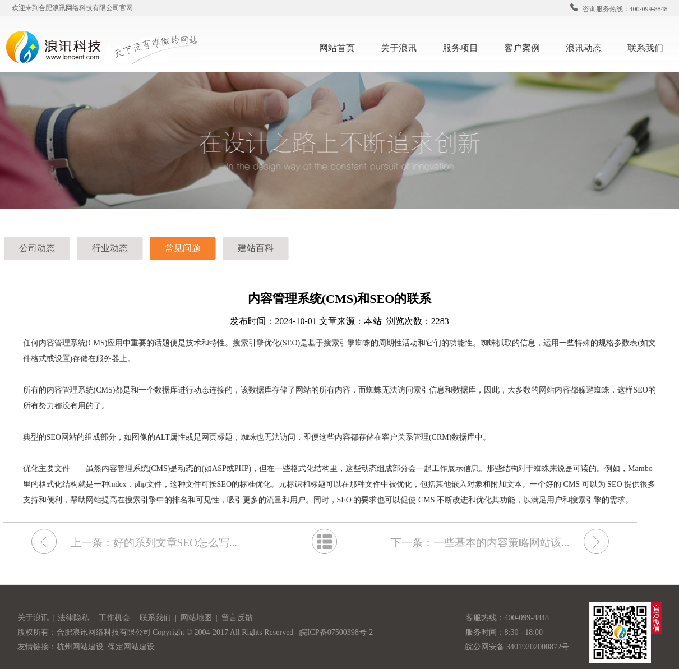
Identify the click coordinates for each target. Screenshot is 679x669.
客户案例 (526, 47)
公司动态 (37, 248)
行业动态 (110, 248)
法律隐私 (75, 617)
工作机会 (116, 617)
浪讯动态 (588, 47)
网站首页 (337, 48)
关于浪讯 (399, 48)
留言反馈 (237, 617)
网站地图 (197, 617)
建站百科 (256, 248)
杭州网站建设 (80, 647)
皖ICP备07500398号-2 (336, 632)
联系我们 (649, 47)
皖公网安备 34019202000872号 (517, 647)
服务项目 (464, 47)
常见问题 (183, 248)
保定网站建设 (131, 647)
